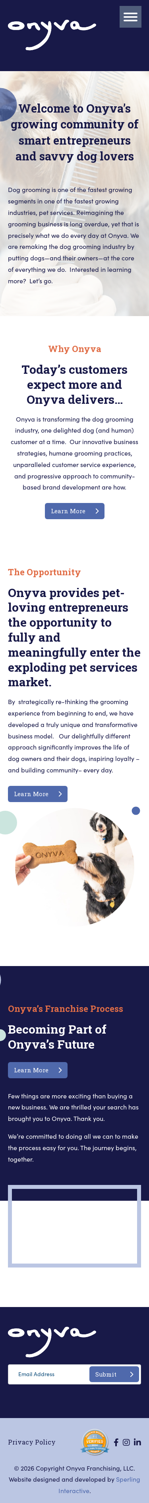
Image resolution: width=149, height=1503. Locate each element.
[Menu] (130, 17)
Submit (114, 1374)
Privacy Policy (32, 1442)
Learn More (75, 511)
